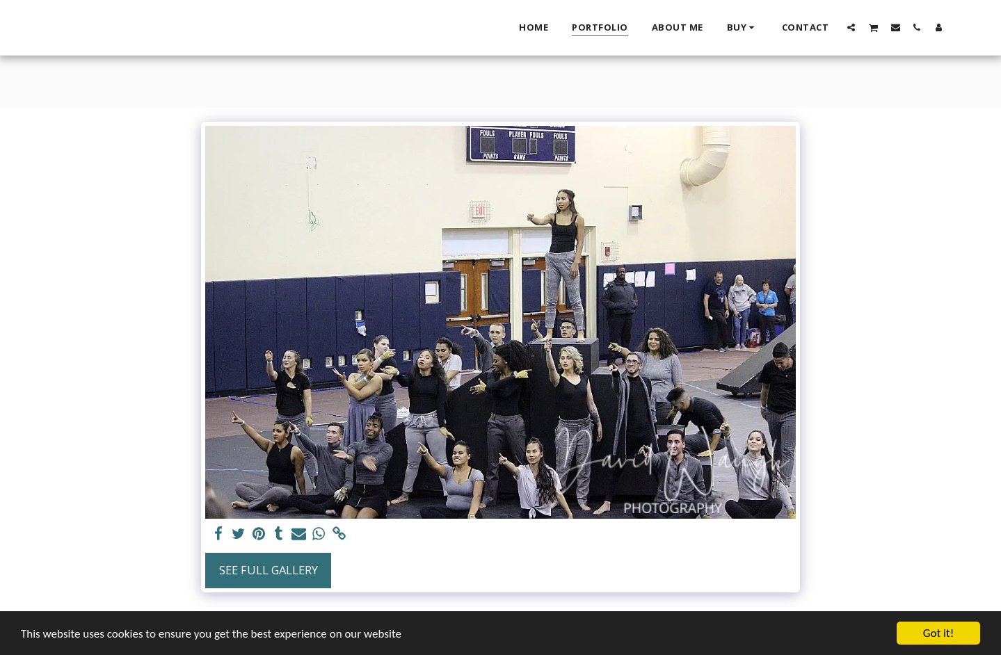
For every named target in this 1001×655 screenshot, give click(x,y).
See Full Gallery (268, 570)
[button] (851, 27)
